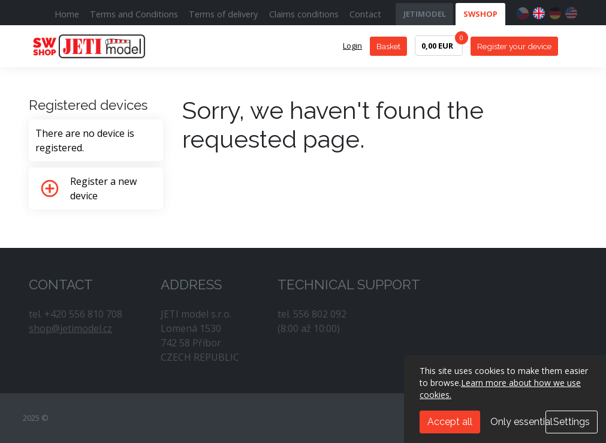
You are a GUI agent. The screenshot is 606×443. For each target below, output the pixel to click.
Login (352, 45)
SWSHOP (480, 13)
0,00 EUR (442, 43)
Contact (365, 14)
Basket (388, 46)
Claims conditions (304, 14)
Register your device (514, 46)
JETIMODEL (424, 13)
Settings (571, 421)
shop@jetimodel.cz (70, 328)
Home (67, 14)
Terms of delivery (223, 14)
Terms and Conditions (134, 14)
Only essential (521, 421)
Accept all (449, 421)
